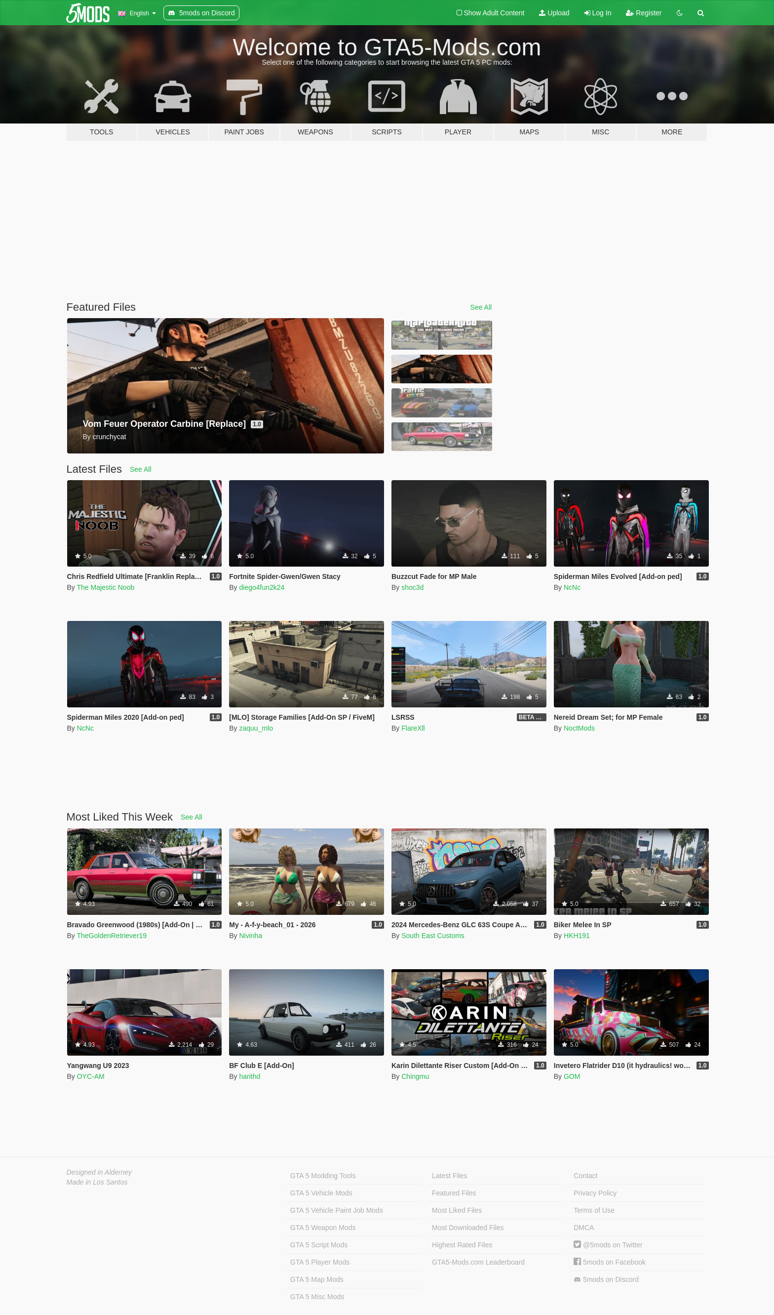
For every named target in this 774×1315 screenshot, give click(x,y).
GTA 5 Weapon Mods (323, 1228)
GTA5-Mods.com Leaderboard (478, 1262)
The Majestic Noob (105, 587)
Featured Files (454, 1193)
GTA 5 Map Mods (317, 1279)
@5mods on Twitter (608, 1244)
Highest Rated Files (462, 1245)
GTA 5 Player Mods (319, 1262)
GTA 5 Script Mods (319, 1245)
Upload (554, 13)
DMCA (584, 1228)
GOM (572, 1076)
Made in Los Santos (97, 1182)
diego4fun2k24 (261, 587)
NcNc (572, 587)
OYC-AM (91, 1076)
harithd (249, 1076)
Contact (585, 1176)
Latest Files (449, 1176)
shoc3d (412, 587)
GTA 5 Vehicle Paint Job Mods (336, 1210)
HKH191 (577, 936)
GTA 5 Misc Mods (317, 1297)
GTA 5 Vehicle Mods (321, 1193)
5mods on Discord (606, 1279)
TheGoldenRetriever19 (112, 936)
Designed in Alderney (99, 1172)
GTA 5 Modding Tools (323, 1176)
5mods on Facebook (610, 1262)
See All (481, 307)
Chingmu (415, 1076)
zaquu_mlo (256, 728)
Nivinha (250, 936)
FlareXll (413, 728)
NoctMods (579, 728)
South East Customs (432, 936)
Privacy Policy (595, 1193)
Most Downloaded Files (468, 1228)
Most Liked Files (457, 1210)
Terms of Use (594, 1210)
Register (643, 13)
